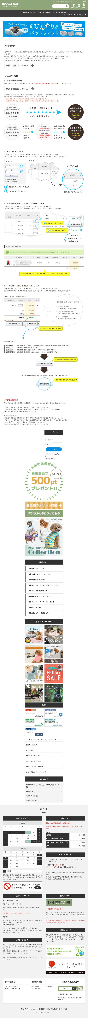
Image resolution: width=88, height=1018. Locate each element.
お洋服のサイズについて (34, 800)
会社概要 (80, 14)
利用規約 (42, 1009)
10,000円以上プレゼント (67, 1)
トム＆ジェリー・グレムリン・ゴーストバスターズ (42, 739)
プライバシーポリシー (29, 1009)
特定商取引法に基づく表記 (57, 1009)
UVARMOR (29, 750)
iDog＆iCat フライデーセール (35, 766)
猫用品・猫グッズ (32, 745)
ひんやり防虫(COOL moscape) (36, 772)
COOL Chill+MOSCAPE (33, 761)
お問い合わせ (67, 14)
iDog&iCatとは (31, 791)
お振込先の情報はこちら (11, 924)
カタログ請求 (55, 1)
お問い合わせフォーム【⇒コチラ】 (38, 58)
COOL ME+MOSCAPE (33, 755)
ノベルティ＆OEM (81, 1)
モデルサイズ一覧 (32, 796)
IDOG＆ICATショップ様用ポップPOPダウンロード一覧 (43, 786)
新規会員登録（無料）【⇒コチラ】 (47, 83)
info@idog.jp (15, 988)
